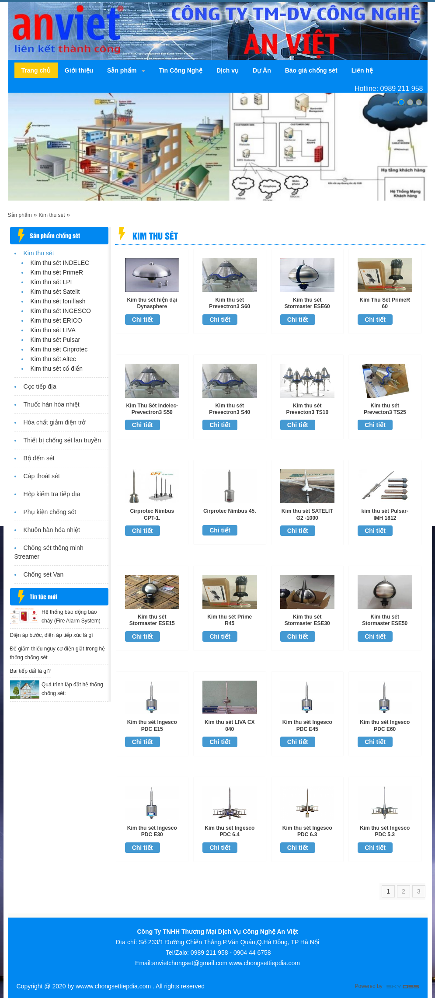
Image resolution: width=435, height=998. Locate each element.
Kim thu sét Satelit (55, 291)
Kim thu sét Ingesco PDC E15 (152, 725)
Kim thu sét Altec (53, 358)
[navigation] (36, 70)
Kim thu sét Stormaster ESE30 (307, 620)
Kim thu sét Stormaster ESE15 (152, 620)
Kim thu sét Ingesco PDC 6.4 (229, 831)
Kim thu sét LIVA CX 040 (230, 725)
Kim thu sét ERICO (56, 320)
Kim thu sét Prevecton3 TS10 (307, 409)
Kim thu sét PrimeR (57, 272)
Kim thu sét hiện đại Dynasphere (152, 303)
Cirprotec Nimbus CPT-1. (152, 514)
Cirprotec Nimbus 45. (229, 511)
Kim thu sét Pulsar (55, 339)
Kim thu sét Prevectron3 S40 (229, 409)
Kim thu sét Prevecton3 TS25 (385, 409)
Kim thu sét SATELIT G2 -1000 (307, 514)
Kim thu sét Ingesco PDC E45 (307, 725)
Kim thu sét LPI (51, 281)
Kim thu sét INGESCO (61, 310)
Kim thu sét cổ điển (57, 368)
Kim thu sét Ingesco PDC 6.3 (307, 831)
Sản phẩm (20, 215)
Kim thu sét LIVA (53, 330)
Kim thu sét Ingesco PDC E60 (385, 725)
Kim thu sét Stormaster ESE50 (384, 620)
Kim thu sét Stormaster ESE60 (307, 303)
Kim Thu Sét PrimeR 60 (385, 303)
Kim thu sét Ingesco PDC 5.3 (385, 831)
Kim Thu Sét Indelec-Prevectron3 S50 (152, 409)
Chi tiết (142, 319)
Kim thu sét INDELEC (60, 262)
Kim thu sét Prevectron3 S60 (229, 303)
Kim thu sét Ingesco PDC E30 (152, 831)
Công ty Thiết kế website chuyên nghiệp (402, 987)
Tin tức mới (43, 596)
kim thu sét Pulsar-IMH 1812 (385, 514)
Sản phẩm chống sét (55, 235)
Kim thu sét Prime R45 (229, 620)
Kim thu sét (51, 215)
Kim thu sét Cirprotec (59, 349)
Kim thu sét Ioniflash (58, 301)
